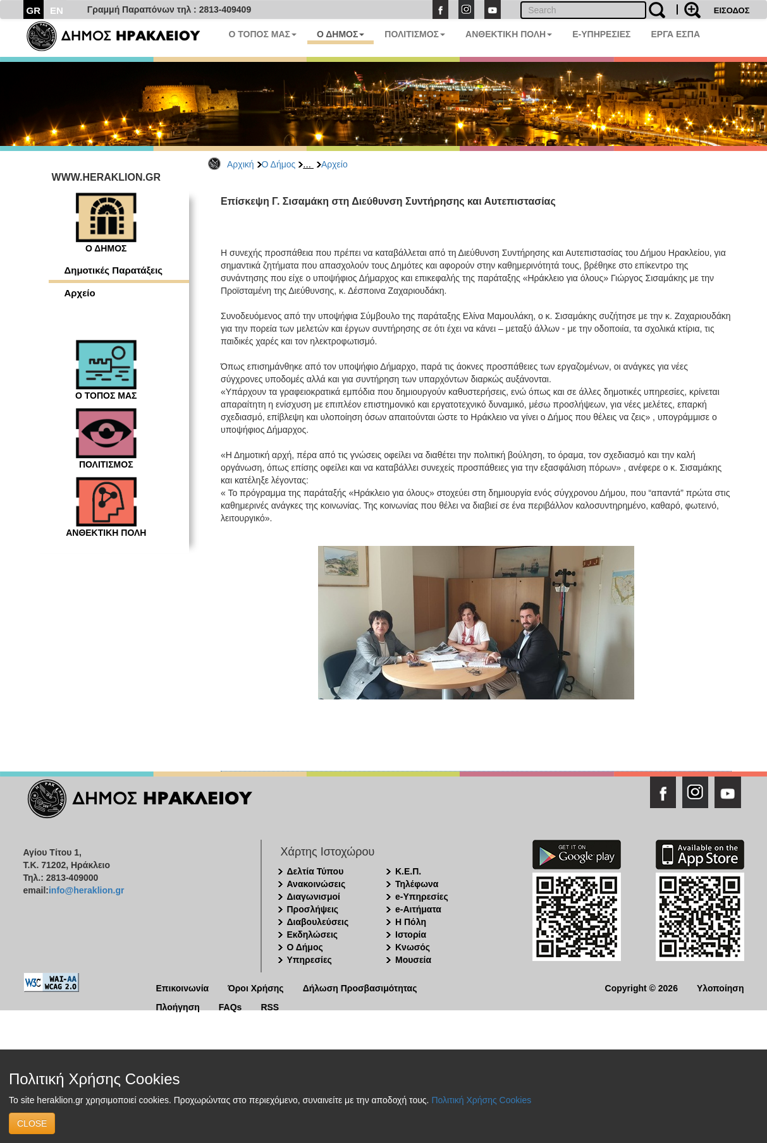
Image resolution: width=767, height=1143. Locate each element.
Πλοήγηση (178, 1006)
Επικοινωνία (182, 987)
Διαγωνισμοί (313, 897)
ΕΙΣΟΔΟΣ (732, 10)
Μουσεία (413, 960)
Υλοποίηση (720, 987)
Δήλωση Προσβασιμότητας (360, 987)
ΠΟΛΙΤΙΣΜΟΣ (414, 34)
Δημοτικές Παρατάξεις (113, 270)
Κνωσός (412, 947)
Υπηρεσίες (309, 960)
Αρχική (240, 164)
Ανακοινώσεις (316, 884)
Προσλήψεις (313, 909)
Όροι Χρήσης (256, 987)
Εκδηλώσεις (312, 934)
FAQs (230, 1006)
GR (34, 10)
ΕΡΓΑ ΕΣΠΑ (675, 34)
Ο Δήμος (279, 164)
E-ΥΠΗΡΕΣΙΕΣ (601, 34)
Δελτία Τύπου (315, 871)
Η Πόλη (410, 922)
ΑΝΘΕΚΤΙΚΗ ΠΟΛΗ (508, 34)
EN (56, 10)
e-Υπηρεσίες (421, 897)
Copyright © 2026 (641, 987)
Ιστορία (410, 934)
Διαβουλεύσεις (318, 922)
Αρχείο (334, 164)
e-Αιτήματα (418, 909)
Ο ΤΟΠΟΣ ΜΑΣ (263, 34)
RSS (270, 1006)
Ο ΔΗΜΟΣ (340, 34)
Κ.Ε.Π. (408, 871)
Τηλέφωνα (416, 884)
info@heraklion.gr (86, 890)
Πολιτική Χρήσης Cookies (481, 1100)
